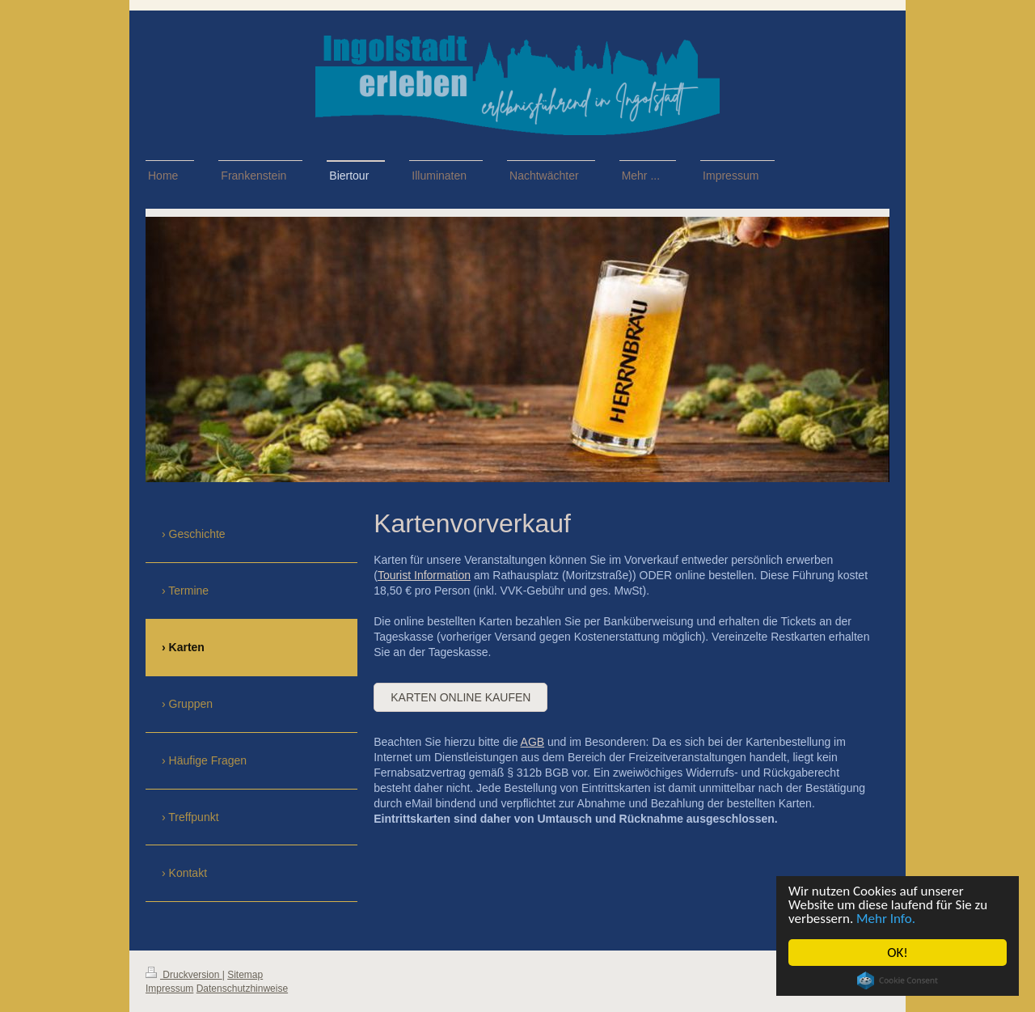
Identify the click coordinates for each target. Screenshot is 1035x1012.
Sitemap (245, 974)
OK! (898, 952)
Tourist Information (424, 575)
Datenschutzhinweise (242, 988)
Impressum (169, 988)
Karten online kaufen (460, 697)
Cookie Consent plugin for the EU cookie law (897, 980)
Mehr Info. (885, 918)
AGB (533, 741)
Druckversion (184, 974)
